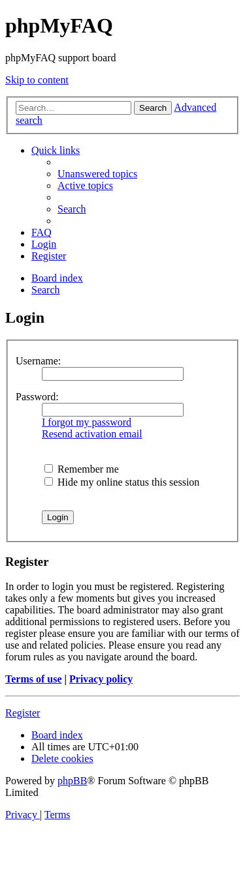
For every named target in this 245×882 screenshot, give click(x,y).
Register (22, 712)
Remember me (81, 469)
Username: (38, 360)
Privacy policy (101, 678)
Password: (37, 396)
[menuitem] (97, 173)
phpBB (72, 780)
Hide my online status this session (121, 482)
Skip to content (37, 79)
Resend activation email (92, 433)
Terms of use (33, 678)
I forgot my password (86, 422)
